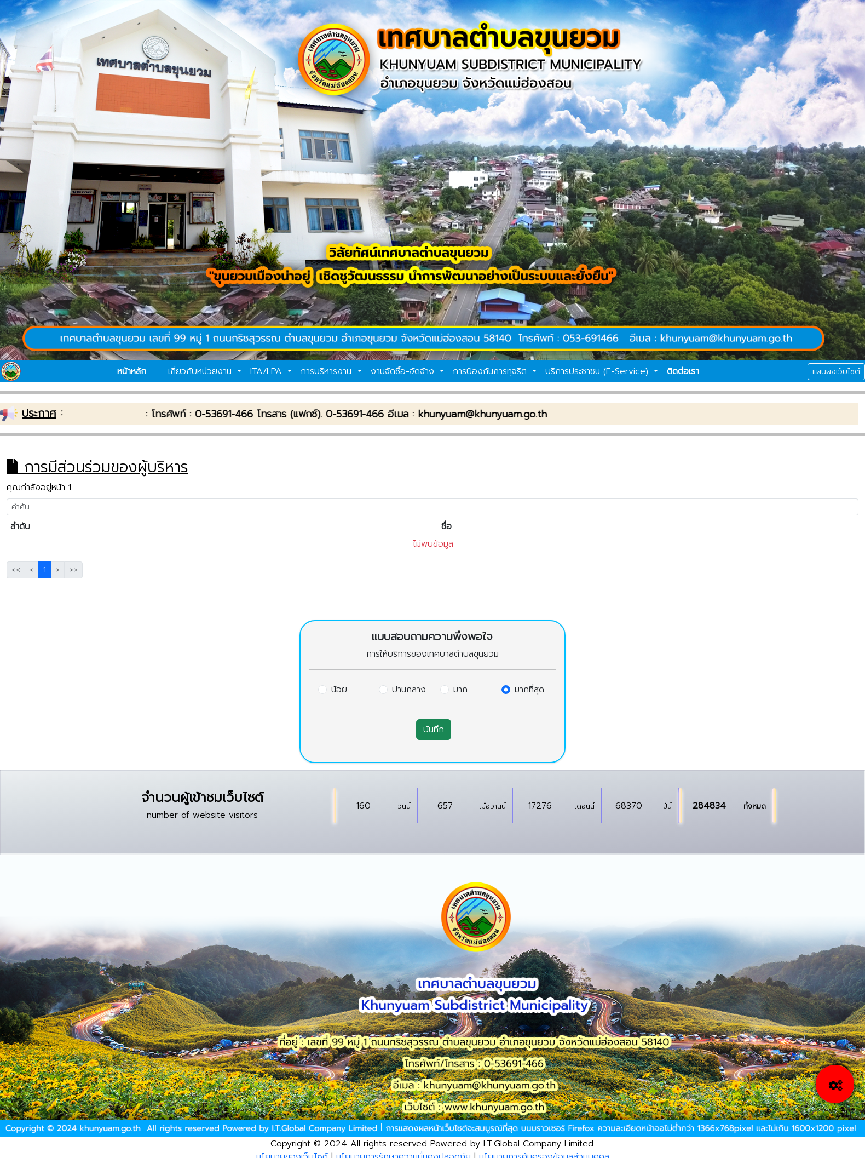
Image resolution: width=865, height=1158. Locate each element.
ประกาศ (39, 413)
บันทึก (433, 729)
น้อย (339, 689)
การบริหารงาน (328, 371)
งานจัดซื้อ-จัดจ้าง (404, 371)
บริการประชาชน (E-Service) (598, 371)
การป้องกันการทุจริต (491, 371)
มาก (460, 689)
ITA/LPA (267, 371)
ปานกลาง (409, 689)
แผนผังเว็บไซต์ (836, 371)
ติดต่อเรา (683, 371)
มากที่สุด (529, 689)
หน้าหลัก (131, 371)
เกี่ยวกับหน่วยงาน (201, 371)
